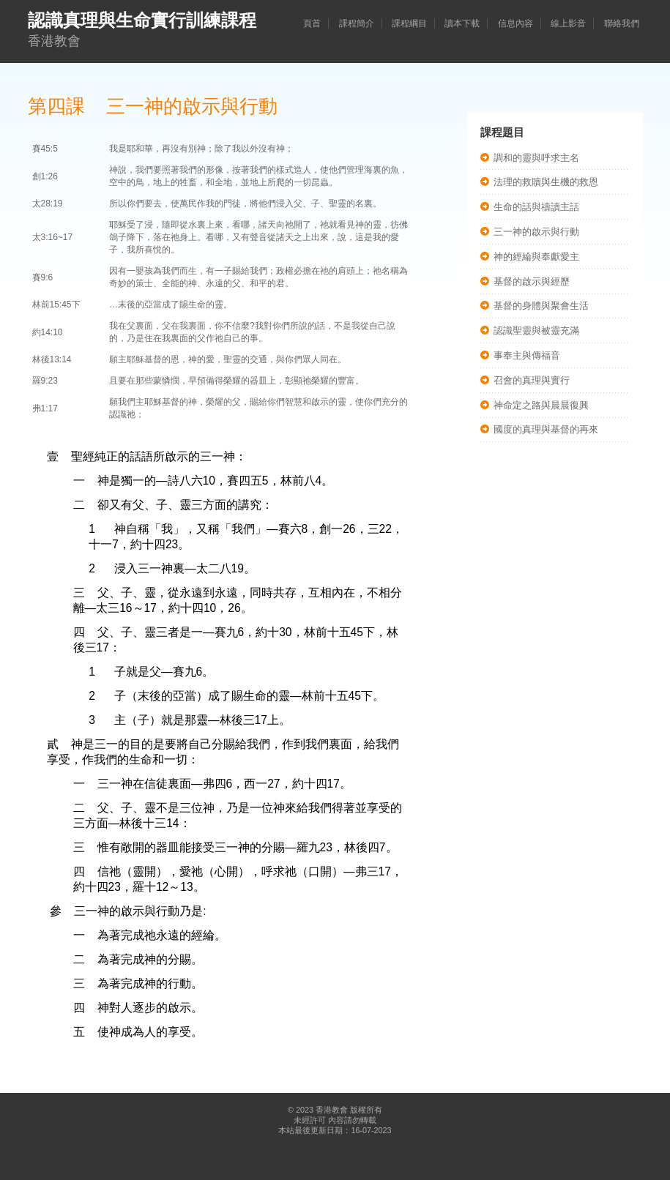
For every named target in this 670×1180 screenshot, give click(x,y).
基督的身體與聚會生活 (541, 305)
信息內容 (515, 23)
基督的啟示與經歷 (532, 281)
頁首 (312, 23)
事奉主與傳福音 (527, 355)
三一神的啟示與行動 (536, 231)
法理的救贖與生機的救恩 (546, 181)
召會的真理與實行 (532, 380)
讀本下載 (462, 23)
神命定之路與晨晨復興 (541, 405)
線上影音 (568, 23)
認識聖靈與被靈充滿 (536, 330)
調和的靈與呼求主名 (536, 157)
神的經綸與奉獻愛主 (536, 256)
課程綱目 (409, 23)
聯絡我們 (621, 23)
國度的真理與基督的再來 (546, 429)
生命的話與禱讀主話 (536, 206)
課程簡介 (356, 23)
